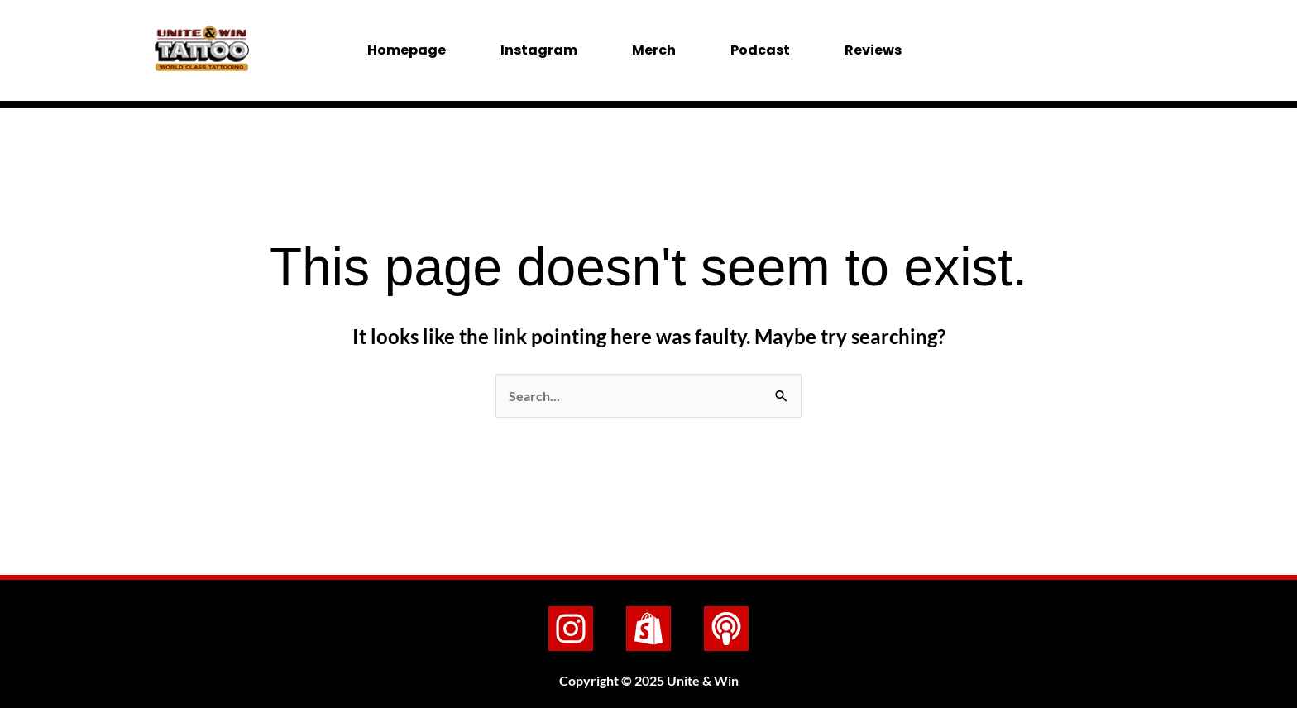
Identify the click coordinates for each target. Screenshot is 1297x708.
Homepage (406, 50)
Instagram (538, 50)
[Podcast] (726, 628)
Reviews (873, 50)
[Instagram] (570, 628)
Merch (654, 50)
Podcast (760, 50)
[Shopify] (648, 628)
